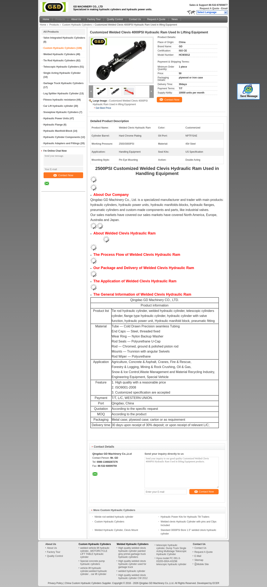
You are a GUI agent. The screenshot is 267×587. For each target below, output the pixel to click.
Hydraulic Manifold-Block (57, 131)
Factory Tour (94, 19)
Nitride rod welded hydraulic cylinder (114, 516)
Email (224, 8)
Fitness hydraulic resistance (59, 99)
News (175, 19)
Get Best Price (103, 108)
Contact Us (135, 19)
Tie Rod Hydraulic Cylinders (59, 60)
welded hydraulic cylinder (131, 571)
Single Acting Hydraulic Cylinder (62, 73)
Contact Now (63, 175)
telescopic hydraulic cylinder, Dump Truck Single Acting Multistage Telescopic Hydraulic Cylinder (171, 550)
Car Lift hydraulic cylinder (58, 106)
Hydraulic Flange (53, 124)
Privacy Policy (55, 583)
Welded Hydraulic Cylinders (59, 54)
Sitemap (198, 560)
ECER (216, 583)
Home (46, 19)
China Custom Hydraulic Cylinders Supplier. (88, 583)
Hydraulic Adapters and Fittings (61, 143)
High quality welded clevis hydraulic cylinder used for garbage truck (132, 564)
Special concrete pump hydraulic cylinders (92, 562)
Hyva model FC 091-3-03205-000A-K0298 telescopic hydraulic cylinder (171, 561)
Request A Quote (209, 8)
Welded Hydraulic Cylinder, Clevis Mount (116, 530)
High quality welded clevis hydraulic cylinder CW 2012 (133, 577)
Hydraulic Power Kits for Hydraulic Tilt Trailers (185, 516)
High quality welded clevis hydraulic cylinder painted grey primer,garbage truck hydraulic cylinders (132, 552)
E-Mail (197, 556)
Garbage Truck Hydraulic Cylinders (63, 83)
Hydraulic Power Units (56, 118)
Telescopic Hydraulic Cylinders (61, 66)
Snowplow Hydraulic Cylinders (60, 112)
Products (60, 19)
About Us (76, 19)
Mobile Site (201, 564)
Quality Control (115, 19)
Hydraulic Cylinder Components (61, 137)
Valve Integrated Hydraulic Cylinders (64, 37)
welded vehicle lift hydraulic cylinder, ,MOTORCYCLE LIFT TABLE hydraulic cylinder (94, 552)
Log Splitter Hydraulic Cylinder (61, 93)
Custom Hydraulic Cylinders (77, 24)
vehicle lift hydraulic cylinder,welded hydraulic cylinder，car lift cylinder (93, 571)
